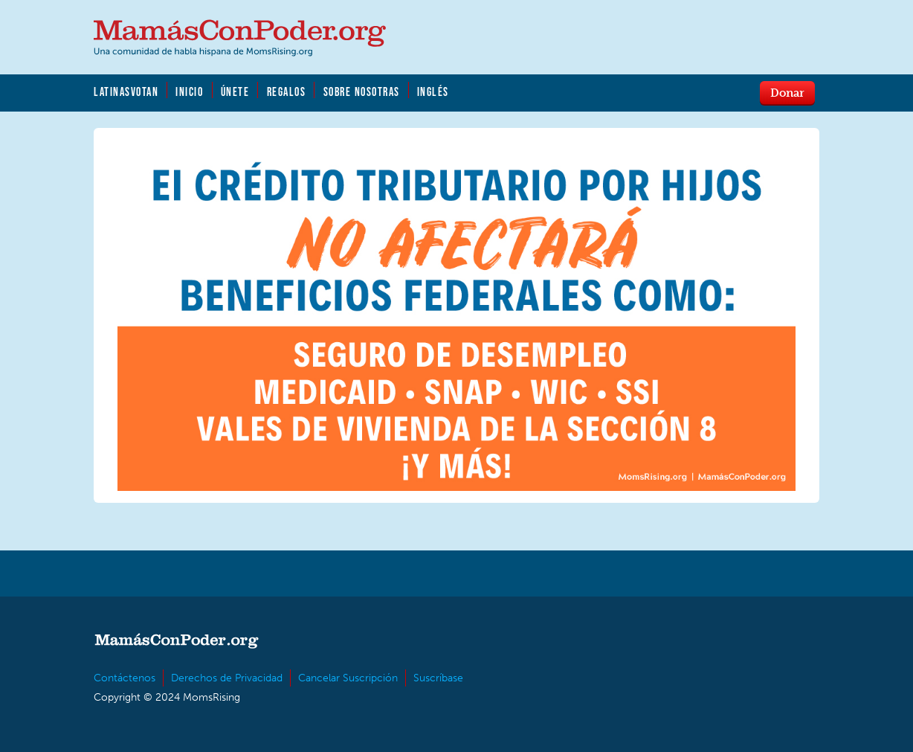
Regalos (286, 91)
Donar (787, 92)
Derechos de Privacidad (227, 678)
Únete (235, 91)
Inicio (189, 91)
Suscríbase (438, 678)
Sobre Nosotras (361, 91)
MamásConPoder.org (240, 38)
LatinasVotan (126, 91)
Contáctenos (124, 678)
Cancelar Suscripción (348, 678)
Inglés (433, 91)
